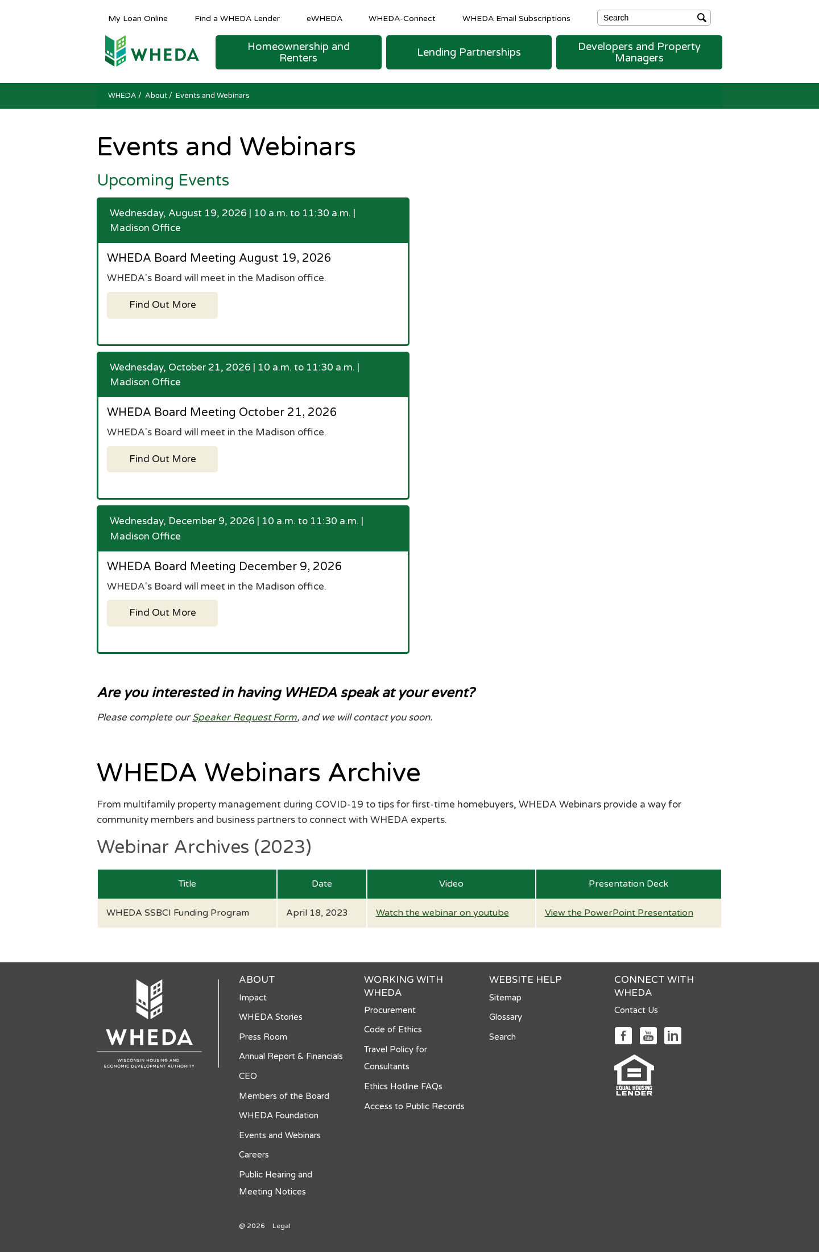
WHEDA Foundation (278, 1115)
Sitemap (505, 997)
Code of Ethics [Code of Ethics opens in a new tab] (393, 1029)
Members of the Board (284, 1096)
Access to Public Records (414, 1106)
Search (502, 1037)
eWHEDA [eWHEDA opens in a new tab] (324, 18)
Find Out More (162, 305)
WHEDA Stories (271, 1017)
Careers (254, 1155)
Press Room (263, 1037)
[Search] (654, 17)
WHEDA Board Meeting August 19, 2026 (219, 258)
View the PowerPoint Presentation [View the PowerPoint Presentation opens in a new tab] (619, 913)
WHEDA (123, 95)
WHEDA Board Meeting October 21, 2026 (222, 412)
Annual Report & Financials (291, 1056)
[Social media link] (623, 1035)
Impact (253, 997)
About (157, 95)
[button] (299, 52)
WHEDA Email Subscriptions (516, 18)
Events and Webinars (280, 1135)
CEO (248, 1076)
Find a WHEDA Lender (237, 18)
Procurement (390, 1010)
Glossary (505, 1017)
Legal (281, 1226)
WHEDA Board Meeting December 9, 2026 (224, 567)
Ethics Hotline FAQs (403, 1086)
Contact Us (636, 1010)
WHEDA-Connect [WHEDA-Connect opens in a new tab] (402, 18)
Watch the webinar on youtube (442, 913)
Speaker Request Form (244, 717)
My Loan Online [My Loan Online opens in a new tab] (138, 18)
